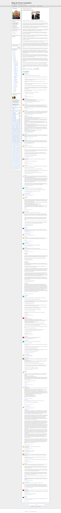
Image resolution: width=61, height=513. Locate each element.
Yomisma (25, 242)
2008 (14, 59)
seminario (30, 20)
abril (14, 91)
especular (19, 160)
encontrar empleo (16, 140)
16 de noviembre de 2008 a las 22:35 (28, 143)
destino (18, 159)
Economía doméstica (15, 127)
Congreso (18, 143)
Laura (25, 386)
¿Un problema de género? (16, 68)
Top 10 (15, 157)
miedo (13, 141)
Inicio (36, 504)
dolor (16, 147)
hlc (19, 162)
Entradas (14, 32)
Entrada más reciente (26, 504)
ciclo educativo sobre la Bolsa (16, 131)
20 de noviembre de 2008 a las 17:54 (28, 499)
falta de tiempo (17, 161)
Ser (12, 157)
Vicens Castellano (17, 138)
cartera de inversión (14, 158)
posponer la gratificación (15, 167)
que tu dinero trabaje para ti (16, 142)
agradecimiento (14, 146)
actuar (18, 157)
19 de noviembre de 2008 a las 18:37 (28, 494)
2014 (14, 53)
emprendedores (17, 124)
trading (13, 120)
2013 (14, 54)
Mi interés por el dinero (16, 67)
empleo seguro (33, 69)
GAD (12, 144)
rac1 (14, 123)
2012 (14, 55)
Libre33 (25, 98)
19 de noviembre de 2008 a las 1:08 (28, 369)
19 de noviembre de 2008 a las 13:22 (28, 448)
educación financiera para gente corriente (16, 132)
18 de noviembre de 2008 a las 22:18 (28, 352)
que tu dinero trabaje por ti (15, 135)
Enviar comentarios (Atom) (37, 506)
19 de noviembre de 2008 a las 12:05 (28, 404)
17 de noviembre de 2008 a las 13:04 (28, 185)
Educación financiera (14, 118)
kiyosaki (18, 134)
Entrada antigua (46, 504)
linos (25, 110)
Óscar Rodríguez (26, 193)
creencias (19, 139)
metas (18, 150)
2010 (14, 57)
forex (12, 148)
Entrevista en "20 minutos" (16, 83)
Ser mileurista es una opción (16, 74)
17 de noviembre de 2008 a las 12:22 (28, 173)
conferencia (14, 139)
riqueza (18, 136)
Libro (18, 129)
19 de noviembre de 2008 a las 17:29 (28, 487)
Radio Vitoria (17, 156)
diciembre (15, 60)
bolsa (17, 120)
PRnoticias (16, 169)
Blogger (35, 511)
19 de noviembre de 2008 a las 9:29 (28, 398)
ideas (14, 163)
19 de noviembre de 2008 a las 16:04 (28, 480)
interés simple (16, 148)
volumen (13, 169)
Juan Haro (14, 122)
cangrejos (13, 147)
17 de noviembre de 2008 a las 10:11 (28, 156)
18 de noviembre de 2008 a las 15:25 (28, 251)
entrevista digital (15, 160)
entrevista (14, 114)
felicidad (13, 134)
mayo (14, 90)
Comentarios (15, 33)
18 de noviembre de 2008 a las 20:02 (28, 315)
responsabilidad (14, 136)
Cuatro (18, 121)
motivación (14, 113)
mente (36, 69)
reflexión (13, 121)
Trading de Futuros (14, 28)
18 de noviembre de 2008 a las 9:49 (28, 195)
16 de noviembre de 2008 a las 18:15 (28, 102)
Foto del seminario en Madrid (16, 70)
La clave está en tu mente (16, 72)
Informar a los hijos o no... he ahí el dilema (16, 81)
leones (17, 119)
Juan (25, 247)
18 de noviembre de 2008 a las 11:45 (28, 225)
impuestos (18, 163)
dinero (14, 132)
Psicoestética (13, 156)
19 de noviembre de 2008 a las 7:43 (28, 384)
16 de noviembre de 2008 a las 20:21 (28, 132)
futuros (13, 119)
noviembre (15, 61)
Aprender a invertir (16, 110)
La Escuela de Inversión (16, 115)
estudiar (14, 161)
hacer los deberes (14, 162)
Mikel (25, 463)
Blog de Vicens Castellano (22, 3)
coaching (18, 122)
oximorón (38, 69)
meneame (13, 150)
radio (19, 167)
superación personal (14, 152)
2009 (14, 58)
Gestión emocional (16, 62)
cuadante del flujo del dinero (28, 69)
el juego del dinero (16, 133)
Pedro (25, 139)
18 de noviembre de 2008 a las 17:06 (28, 281)
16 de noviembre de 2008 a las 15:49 (28, 96)
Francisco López (18, 154)
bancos (13, 128)
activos (13, 130)
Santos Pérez (26, 357)
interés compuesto (16, 126)
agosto (15, 87)
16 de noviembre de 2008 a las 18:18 (28, 108)
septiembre (15, 86)
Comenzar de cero (16, 75)
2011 (14, 56)
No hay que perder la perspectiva (16, 64)
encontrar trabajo (18, 128)
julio (14, 88)
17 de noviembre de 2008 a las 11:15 (28, 163)
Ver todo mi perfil (14, 106)
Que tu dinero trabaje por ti (15, 79)
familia (18, 147)
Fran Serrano (26, 445)
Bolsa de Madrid (14, 143)
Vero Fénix (25, 211)
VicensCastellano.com (17, 105)
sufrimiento (14, 129)
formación (16, 125)
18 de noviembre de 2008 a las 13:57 (28, 235)
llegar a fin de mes (14, 164)
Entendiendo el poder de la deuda (15, 77)
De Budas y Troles (16, 65)
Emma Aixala (13, 154)
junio (14, 89)
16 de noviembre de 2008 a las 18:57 (28, 114)
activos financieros (17, 145)
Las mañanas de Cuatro (16, 137)
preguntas (16, 141)
